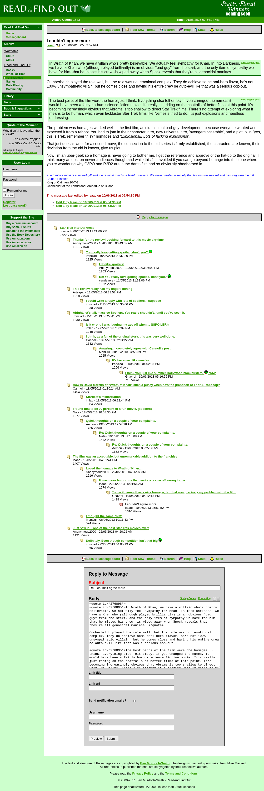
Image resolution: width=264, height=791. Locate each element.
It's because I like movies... (132, 360)
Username (10, 169)
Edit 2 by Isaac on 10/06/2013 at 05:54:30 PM (88, 202)
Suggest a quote (28, 152)
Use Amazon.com (18, 238)
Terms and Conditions (181, 773)
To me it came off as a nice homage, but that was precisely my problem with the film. (174, 492)
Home (10, 33)
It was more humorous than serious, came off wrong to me (142, 480)
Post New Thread (142, 29)
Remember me (17, 190)
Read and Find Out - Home (71, 8)
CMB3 (10, 60)
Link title (95, 672)
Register (9, 202)
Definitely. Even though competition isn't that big (124, 540)
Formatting (204, 598)
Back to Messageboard (103, 29)
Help (187, 29)
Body (94, 598)
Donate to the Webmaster (23, 231)
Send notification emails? (107, 700)
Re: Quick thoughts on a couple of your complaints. (137, 432)
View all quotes (11, 152)
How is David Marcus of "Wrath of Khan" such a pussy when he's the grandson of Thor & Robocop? (146, 385)
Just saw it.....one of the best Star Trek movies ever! (111, 528)
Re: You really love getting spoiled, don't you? (135, 277)
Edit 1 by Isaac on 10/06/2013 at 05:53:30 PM (88, 206)
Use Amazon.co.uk (18, 242)
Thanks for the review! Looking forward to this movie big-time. (118, 239)
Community (14, 89)
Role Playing (14, 85)
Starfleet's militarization (103, 397)
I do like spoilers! (111, 264)
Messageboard (16, 37)
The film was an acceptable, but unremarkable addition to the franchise (125, 456)
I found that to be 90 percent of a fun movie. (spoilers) (112, 409)
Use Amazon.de (16, 246)
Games (10, 81)
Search (169, 29)
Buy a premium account (22, 223)
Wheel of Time (15, 74)
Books (10, 70)
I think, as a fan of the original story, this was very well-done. (130, 336)
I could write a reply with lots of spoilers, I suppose (123, 300)
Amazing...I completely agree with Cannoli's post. (135, 348)
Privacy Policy (142, 773)
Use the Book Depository (23, 234)
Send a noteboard (58, 45)
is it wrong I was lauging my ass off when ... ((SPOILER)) (127, 324)
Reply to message (155, 217)
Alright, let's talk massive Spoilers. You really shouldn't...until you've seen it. (129, 312)
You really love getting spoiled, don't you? (119, 252)
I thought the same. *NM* (104, 516)
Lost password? (15, 205)
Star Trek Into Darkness (77, 227)
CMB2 (10, 56)
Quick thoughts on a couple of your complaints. (121, 420)
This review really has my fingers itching (102, 289)
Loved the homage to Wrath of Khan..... (114, 468)
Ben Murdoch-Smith (155, 763)
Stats (201, 29)
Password (10, 179)
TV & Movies (14, 77)
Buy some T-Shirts (18, 227)
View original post (250, 62)
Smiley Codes (188, 598)
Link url (94, 683)
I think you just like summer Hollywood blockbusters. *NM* (170, 373)
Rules (218, 29)
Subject (96, 582)
